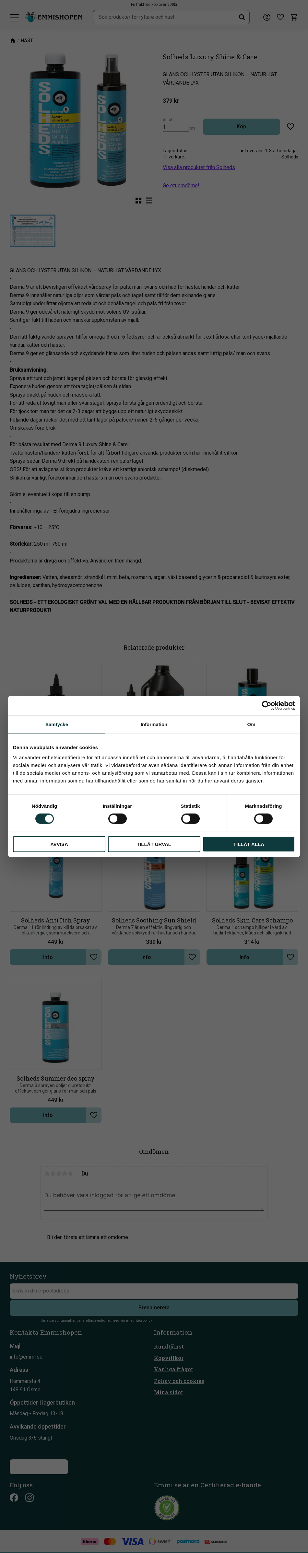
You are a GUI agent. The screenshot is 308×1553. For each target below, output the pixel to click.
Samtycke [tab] (56, 724)
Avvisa (59, 844)
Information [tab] (154, 724)
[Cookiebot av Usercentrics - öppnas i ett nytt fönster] (266, 705)
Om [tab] (251, 724)
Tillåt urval (154, 844)
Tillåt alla (248, 844)
